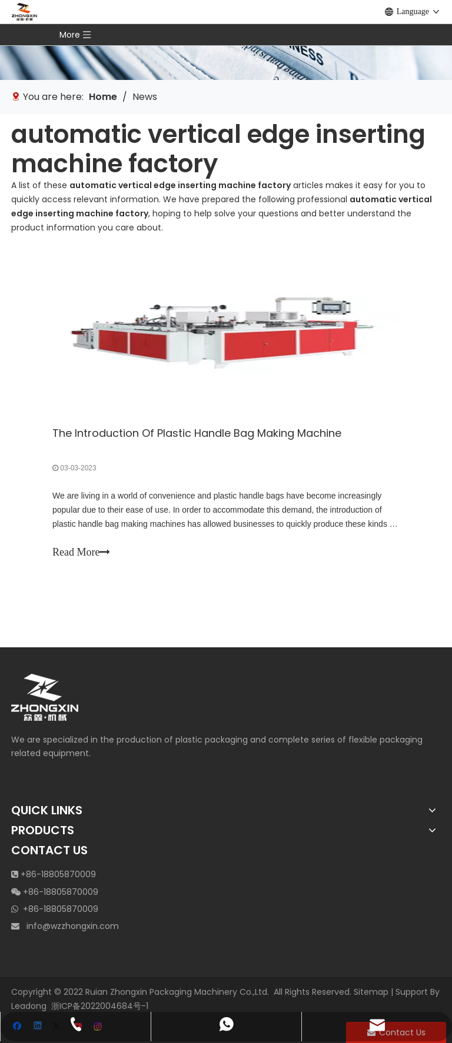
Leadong (28, 1006)
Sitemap (371, 992)
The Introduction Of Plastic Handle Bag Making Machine (196, 433)
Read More (81, 552)
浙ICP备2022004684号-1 (99, 1006)
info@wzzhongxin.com (72, 926)
